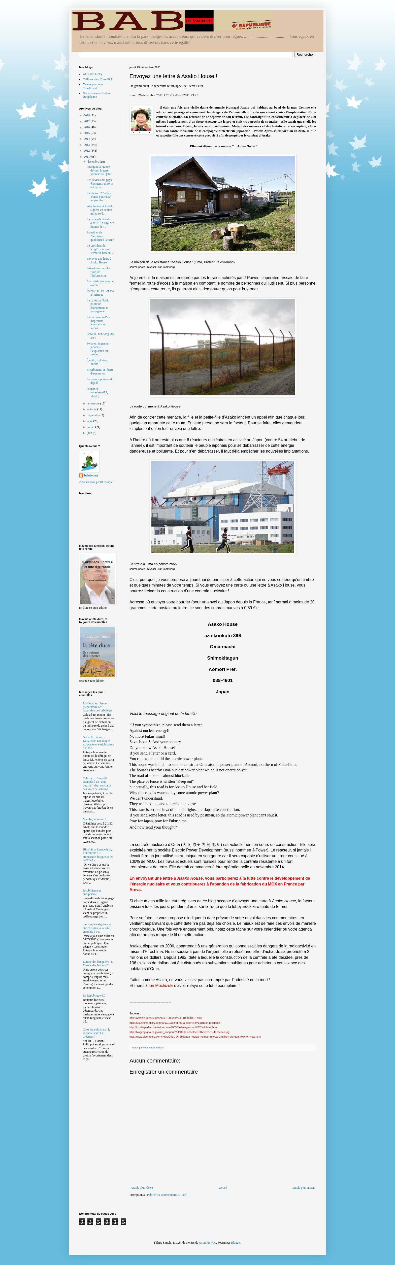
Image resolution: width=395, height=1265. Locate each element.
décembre (93, 161)
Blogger (236, 1242)
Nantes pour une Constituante (93, 86)
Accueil (222, 1187)
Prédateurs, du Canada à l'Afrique (100, 292)
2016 (87, 127)
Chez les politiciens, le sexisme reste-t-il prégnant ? (96, 1033)
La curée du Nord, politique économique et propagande (98, 306)
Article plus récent (142, 1187)
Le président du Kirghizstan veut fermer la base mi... (100, 249)
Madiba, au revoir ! (94, 819)
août (90, 421)
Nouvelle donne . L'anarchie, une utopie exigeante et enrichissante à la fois (98, 742)
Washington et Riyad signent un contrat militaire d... (99, 209)
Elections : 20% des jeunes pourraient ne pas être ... (99, 196)
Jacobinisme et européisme (92, 892)
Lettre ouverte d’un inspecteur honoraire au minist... (98, 323)
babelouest (91, 475)
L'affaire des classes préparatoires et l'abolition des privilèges (97, 707)
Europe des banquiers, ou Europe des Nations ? (98, 963)
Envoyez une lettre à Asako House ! (99, 260)
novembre (93, 403)
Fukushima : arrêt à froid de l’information (98, 271)
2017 (87, 121)
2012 (87, 150)
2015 (87, 133)
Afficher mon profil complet (96, 482)
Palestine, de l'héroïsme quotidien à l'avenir (100, 236)
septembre (94, 415)
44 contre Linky (92, 74)
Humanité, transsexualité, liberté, (97, 392)
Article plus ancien (303, 1187)
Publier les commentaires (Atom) (167, 1194)
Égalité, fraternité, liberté (98, 361)
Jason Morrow (207, 1242)
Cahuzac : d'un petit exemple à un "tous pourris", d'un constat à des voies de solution (97, 783)
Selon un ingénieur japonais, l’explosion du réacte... (98, 349)
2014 (87, 139)
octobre (92, 409)
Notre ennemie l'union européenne (96, 94)
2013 (87, 145)
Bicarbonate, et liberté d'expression (100, 371)
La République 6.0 (94, 995)
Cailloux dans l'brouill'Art (98, 79)
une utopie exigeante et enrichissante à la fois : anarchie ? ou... (97, 927)
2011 (87, 156)
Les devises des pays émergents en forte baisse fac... (100, 183)
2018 (87, 115)
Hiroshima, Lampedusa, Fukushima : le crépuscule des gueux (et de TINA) (98, 855)
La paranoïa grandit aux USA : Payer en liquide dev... (100, 223)
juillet (91, 427)
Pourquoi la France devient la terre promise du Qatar (99, 170)
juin (90, 433)
